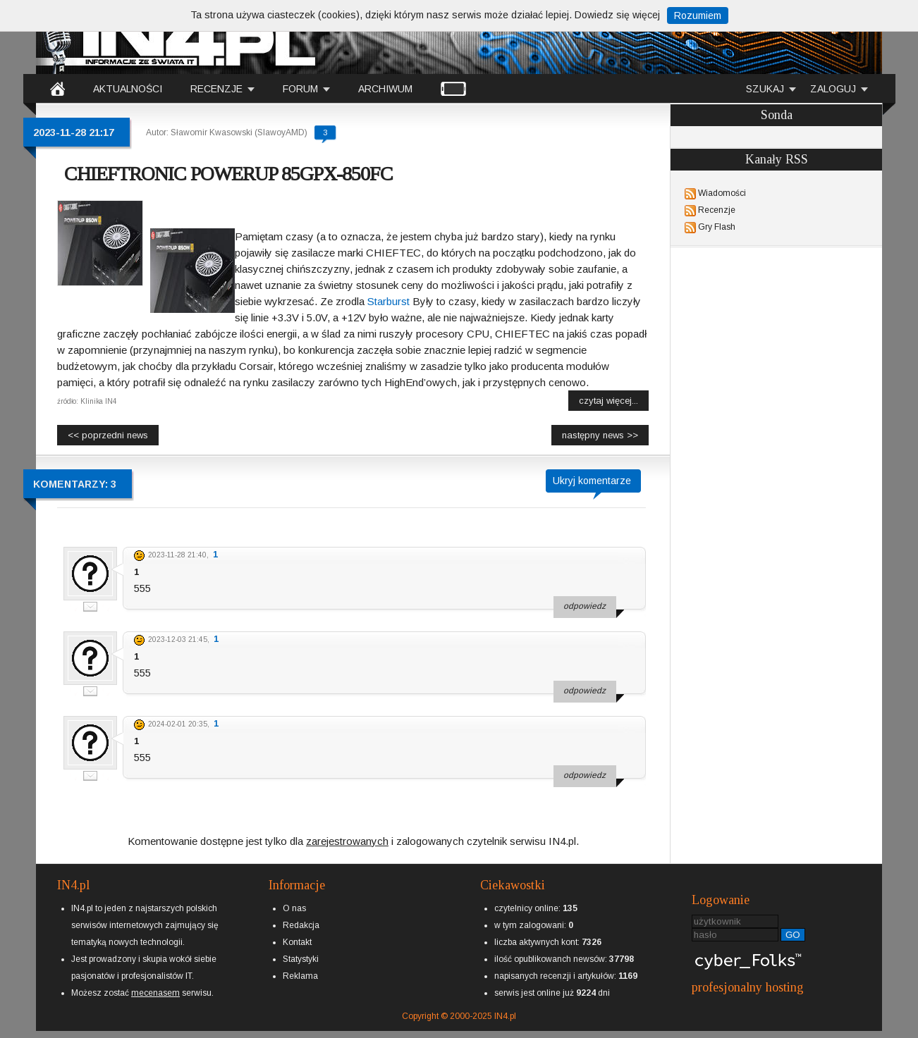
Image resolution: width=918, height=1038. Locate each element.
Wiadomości (722, 193)
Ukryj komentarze (592, 480)
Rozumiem (697, 15)
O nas (294, 908)
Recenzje (716, 210)
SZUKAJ (765, 88)
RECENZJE (216, 88)
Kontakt (297, 942)
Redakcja (301, 925)
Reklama (300, 976)
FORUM (300, 88)
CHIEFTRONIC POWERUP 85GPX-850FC (228, 174)
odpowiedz (584, 606)
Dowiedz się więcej (617, 14)
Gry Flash (716, 227)
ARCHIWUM (385, 88)
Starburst (388, 301)
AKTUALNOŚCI (127, 88)
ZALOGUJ (833, 88)
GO (792, 934)
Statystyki (301, 959)
